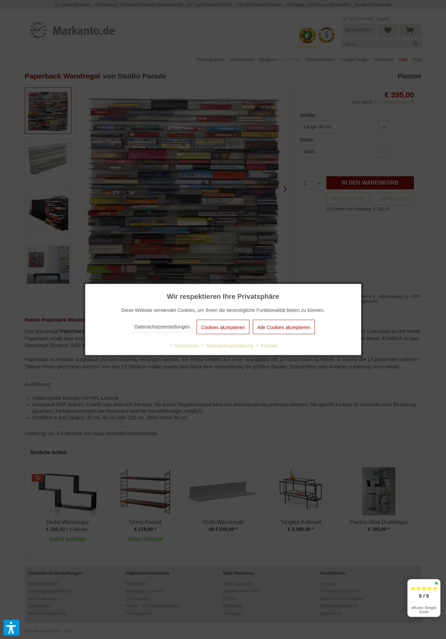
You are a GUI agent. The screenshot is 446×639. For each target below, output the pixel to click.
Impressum (184, 345)
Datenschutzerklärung (226, 345)
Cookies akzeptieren (223, 327)
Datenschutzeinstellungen (162, 326)
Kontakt (266, 345)
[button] (11, 628)
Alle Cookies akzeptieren (283, 327)
